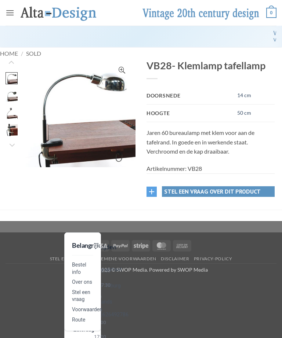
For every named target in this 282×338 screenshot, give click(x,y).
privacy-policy (213, 258)
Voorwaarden (87, 309)
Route (78, 320)
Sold (33, 53)
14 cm (244, 95)
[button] (10, 13)
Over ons (82, 282)
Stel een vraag (69, 258)
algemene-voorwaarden (124, 258)
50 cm (244, 113)
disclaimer (175, 258)
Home (9, 53)
